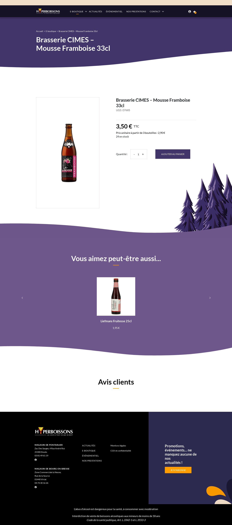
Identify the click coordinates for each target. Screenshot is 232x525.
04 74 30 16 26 (41, 483)
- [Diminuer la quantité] (134, 154)
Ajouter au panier (172, 154)
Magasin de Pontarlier (49, 445)
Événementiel (114, 11)
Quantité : (122, 154)
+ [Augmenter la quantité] (143, 154)
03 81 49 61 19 (41, 455)
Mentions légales (118, 445)
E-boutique (76, 11)
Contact (155, 11)
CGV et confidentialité (121, 450)
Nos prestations (136, 11)
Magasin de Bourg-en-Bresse (52, 468)
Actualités (95, 11)
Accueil (39, 31)
